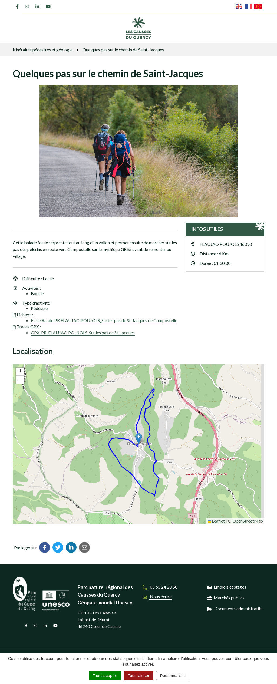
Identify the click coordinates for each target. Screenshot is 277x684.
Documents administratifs (238, 608)
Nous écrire (157, 596)
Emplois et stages (230, 586)
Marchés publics (229, 597)
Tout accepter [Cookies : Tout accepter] (105, 675)
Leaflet (216, 520)
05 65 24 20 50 (160, 586)
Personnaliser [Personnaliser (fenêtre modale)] (172, 675)
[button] (139, 438)
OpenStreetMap (247, 520)
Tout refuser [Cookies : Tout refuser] (138, 675)
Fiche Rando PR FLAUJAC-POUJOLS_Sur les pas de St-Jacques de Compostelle (104, 320)
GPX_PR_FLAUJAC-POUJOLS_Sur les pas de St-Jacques (83, 332)
